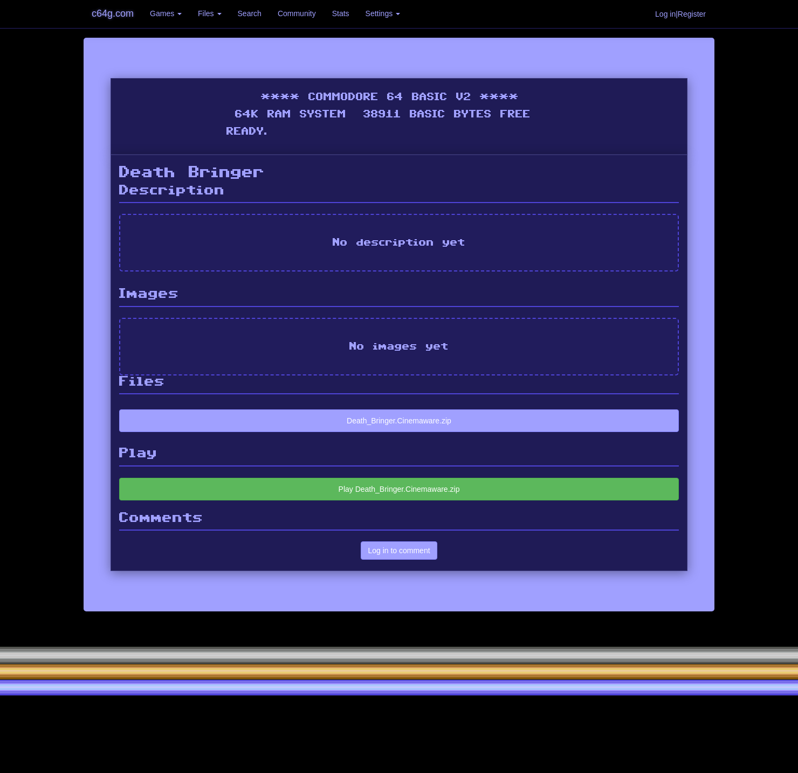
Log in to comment (399, 550)
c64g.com (113, 13)
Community (297, 13)
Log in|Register (680, 14)
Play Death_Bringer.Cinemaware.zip (399, 489)
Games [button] (166, 13)
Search (250, 13)
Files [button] (209, 13)
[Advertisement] (399, 692)
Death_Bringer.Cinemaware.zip (399, 420)
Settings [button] (383, 13)
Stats (340, 13)
